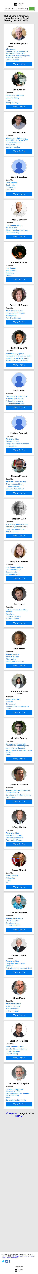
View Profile (19, 66)
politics (12, 489)
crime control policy (13, 637)
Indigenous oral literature (15, 834)
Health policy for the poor (15, 346)
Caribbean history (12, 254)
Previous (11, 1242)
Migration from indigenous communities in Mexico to (17, 150)
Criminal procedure (13, 1031)
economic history (16, 538)
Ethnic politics (11, 737)
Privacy (4, 1257)
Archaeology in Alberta (14, 446)
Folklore (9, 302)
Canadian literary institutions (16, 1172)
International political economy (17, 397)
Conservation (11, 203)
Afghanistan (10, 977)
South (11, 198)
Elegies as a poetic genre (15, 591)
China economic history (14, 540)
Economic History (12, 103)
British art (9, 783)
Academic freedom (13, 1123)
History (8, 106)
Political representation (14, 931)
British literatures (12, 1126)
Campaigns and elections (15, 1075)
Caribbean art (11, 786)
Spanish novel (15, 1169)
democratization (12, 640)
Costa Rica (10, 205)
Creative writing (12, 1176)
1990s (8, 1226)
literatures (13, 1121)
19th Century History (15, 101)
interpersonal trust (13, 642)
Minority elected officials (15, 739)
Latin (11, 295)
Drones (8, 980)
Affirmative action (12, 735)
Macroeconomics (12, 62)
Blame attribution (12, 492)
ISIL (7, 982)
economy (10, 51)
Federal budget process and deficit (19, 1079)
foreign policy (15, 392)
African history (11, 249)
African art (13, 781)
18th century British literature (16, 589)
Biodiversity (10, 200)
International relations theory (16, 399)
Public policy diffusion (14, 934)
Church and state (12, 1026)
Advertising (10, 688)
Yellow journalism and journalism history (18, 1223)
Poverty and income (13, 351)
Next (19, 1244)
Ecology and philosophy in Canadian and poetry (17, 830)
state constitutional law (18, 878)
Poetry (8, 840)
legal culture (14, 1024)
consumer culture (12, 693)
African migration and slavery (17, 251)
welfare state (14, 344)
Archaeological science (14, 443)
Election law (10, 885)
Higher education (12, 1128)
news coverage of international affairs (14, 1219)
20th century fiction (17, 587)
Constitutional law (12, 880)
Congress (9, 1077)
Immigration (10, 156)
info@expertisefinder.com (20, 1256)
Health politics (11, 348)
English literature (12, 594)
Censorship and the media (16, 1229)
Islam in (12, 975)
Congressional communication (17, 494)
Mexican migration (13, 158)
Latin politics (14, 635)
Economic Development (15, 545)
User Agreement (12, 1257)
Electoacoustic (11, 297)
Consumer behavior (13, 690)
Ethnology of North (16, 441)
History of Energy (12, 108)
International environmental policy (18, 395)
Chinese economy (12, 543)
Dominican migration (13, 154)
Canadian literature (13, 1174)
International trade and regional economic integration (18, 59)
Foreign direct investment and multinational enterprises (17, 54)
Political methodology (14, 929)
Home (32, 1256)
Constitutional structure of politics (18, 883)
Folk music (10, 300)
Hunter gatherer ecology (15, 448)
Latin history (14, 247)
